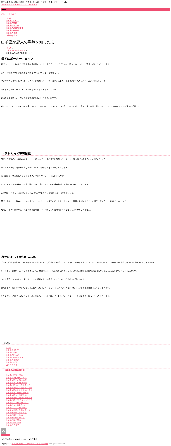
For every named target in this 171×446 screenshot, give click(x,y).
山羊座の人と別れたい (15, 405)
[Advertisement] (85, 130)
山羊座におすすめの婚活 (16, 408)
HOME (8, 48)
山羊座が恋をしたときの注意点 (19, 390)
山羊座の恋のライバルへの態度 (19, 400)
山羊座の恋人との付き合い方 (18, 385)
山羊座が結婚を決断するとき (18, 410)
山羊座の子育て (12, 425)
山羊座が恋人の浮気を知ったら (19, 395)
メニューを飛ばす (8, 14)
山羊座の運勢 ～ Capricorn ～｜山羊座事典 (19, 5)
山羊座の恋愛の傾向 (14, 375)
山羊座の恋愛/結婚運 (15, 50)
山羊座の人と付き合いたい (17, 403)
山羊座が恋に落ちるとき (16, 378)
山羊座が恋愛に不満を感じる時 (19, 388)
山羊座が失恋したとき (15, 418)
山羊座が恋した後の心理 (16, 380)
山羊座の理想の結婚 (14, 415)
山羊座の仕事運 (12, 360)
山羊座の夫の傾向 (13, 423)
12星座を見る (11, 365)
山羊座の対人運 (12, 355)
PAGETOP (5, 435)
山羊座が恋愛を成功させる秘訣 (19, 398)
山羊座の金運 (11, 362)
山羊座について (12, 350)
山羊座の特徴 (11, 352)
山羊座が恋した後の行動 (16, 383)
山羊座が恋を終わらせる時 (17, 393)
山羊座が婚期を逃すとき (16, 413)
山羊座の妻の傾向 (13, 420)
